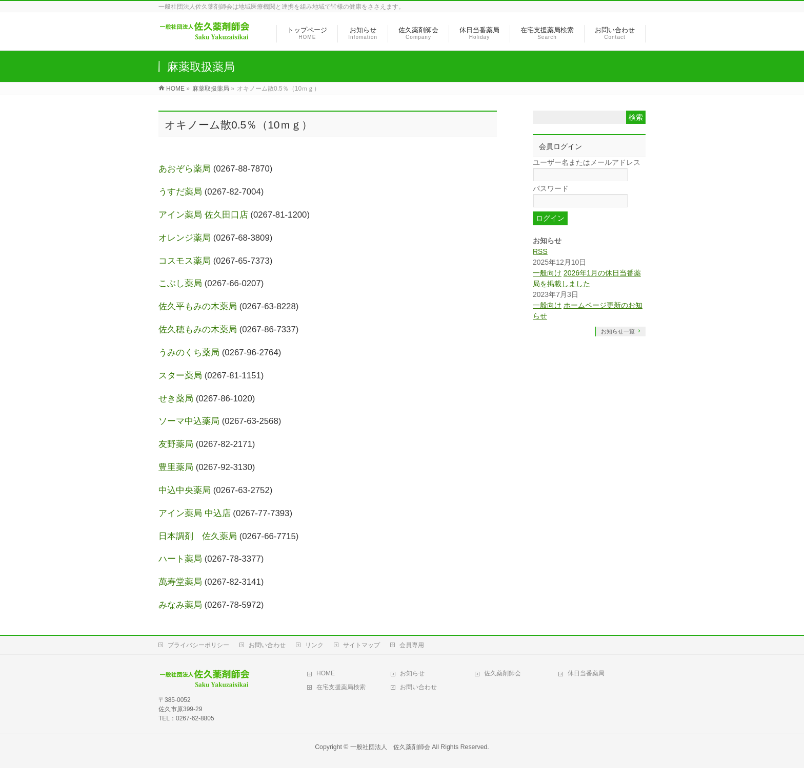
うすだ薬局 (180, 192)
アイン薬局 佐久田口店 (203, 215)
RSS (540, 251)
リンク (314, 645)
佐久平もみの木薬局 (197, 306)
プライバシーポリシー (198, 645)
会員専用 (411, 645)
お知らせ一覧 (618, 331)
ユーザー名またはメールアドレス (586, 162)
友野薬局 (175, 444)
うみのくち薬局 (188, 352)
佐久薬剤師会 (502, 673)
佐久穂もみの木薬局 (197, 329)
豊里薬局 (175, 467)
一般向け (547, 273)
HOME (325, 673)
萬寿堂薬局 (180, 582)
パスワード (551, 188)
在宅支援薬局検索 (341, 687)
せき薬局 (175, 398)
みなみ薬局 (180, 605)
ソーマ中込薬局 (188, 421)
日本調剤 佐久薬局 (197, 536)
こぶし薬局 (180, 283)
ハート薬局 (180, 559)
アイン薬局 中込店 (194, 513)
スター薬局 (180, 375)
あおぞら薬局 (184, 169)
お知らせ (412, 673)
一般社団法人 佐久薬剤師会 (390, 747)
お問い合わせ (267, 645)
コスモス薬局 (184, 261)
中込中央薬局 (184, 490)
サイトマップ (361, 645)
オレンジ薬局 (184, 238)
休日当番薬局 (586, 673)
